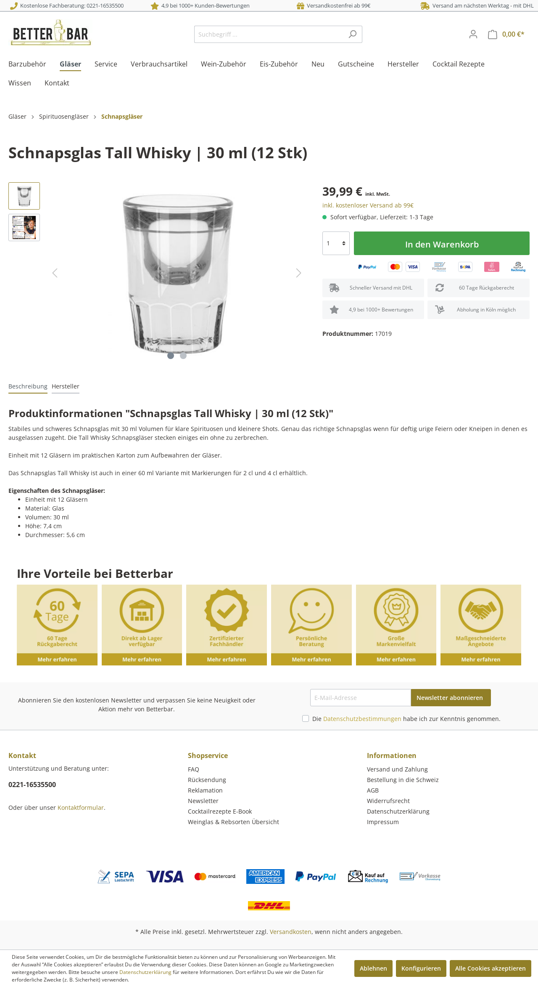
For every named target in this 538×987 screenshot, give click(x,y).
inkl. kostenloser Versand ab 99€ (368, 205)
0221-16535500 (32, 784)
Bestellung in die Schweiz (403, 780)
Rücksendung (207, 780)
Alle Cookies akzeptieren (490, 968)
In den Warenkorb (442, 244)
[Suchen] (352, 34)
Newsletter (203, 801)
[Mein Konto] (473, 34)
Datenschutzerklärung (398, 811)
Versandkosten (290, 932)
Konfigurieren (421, 968)
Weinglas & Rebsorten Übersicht (233, 822)
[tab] (27, 386)
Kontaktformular (81, 807)
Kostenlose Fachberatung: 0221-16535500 (67, 5)
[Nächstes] (299, 273)
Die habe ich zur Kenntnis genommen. (406, 719)
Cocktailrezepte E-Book (220, 811)
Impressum (383, 822)
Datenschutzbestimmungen (362, 719)
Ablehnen (373, 968)
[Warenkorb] (506, 34)
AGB (373, 790)
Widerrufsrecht (388, 801)
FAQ (193, 769)
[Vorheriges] (54, 273)
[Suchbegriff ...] (268, 34)
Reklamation (205, 790)
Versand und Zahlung (397, 769)
